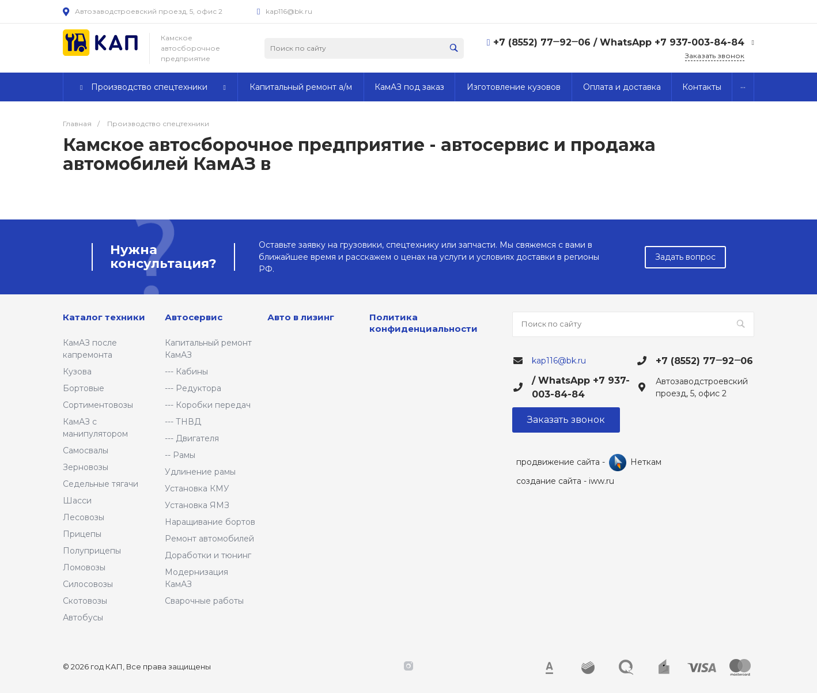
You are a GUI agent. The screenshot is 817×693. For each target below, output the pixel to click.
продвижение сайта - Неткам (588, 462)
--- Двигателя (192, 438)
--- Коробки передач (208, 405)
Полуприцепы (92, 551)
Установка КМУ (197, 488)
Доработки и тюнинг (208, 555)
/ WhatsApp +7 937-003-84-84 (668, 42)
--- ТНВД (183, 421)
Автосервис (193, 317)
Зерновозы (85, 467)
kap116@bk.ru (289, 11)
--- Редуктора (193, 388)
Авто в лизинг (300, 317)
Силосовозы (88, 584)
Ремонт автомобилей (209, 538)
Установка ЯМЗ (197, 505)
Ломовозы (84, 567)
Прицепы (82, 534)
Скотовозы (85, 601)
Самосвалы (85, 450)
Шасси (77, 500)
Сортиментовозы (98, 405)
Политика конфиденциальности (423, 323)
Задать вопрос (685, 257)
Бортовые (83, 388)
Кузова (77, 371)
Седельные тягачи (100, 484)
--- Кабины (186, 371)
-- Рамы (180, 455)
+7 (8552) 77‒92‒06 (543, 42)
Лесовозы (83, 517)
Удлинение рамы (200, 472)
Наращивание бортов (210, 522)
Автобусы (83, 617)
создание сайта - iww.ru (565, 481)
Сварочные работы (204, 601)
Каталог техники (104, 317)
